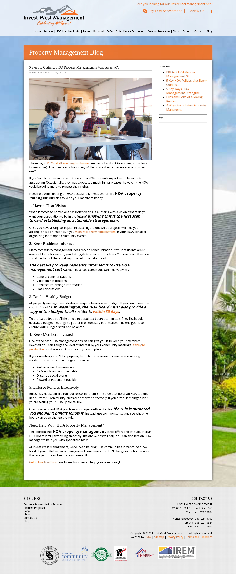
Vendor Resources (159, 31)
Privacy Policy (175, 537)
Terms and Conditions (199, 537)
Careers (187, 31)
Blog (209, 31)
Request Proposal (93, 31)
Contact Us (30, 517)
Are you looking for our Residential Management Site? (174, 4)
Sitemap (159, 537)
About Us (29, 514)
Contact (199, 31)
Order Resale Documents (131, 31)
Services (48, 31)
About (176, 31)
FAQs (110, 31)
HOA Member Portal (68, 31)
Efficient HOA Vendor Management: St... (180, 74)
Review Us (196, 11)
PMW (148, 537)
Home (37, 31)
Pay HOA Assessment (165, 11)
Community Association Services (43, 504)
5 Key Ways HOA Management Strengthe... (183, 91)
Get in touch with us (43, 462)
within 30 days (106, 311)
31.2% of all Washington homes (68, 163)
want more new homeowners (95, 232)
